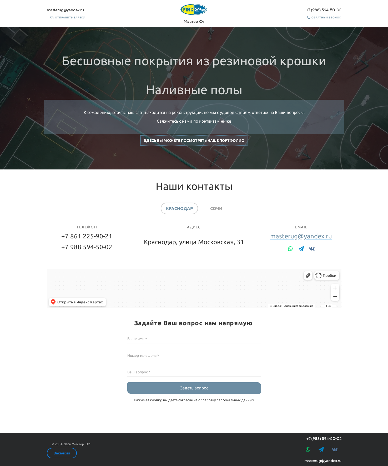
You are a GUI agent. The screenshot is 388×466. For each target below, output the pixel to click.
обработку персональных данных (226, 400)
